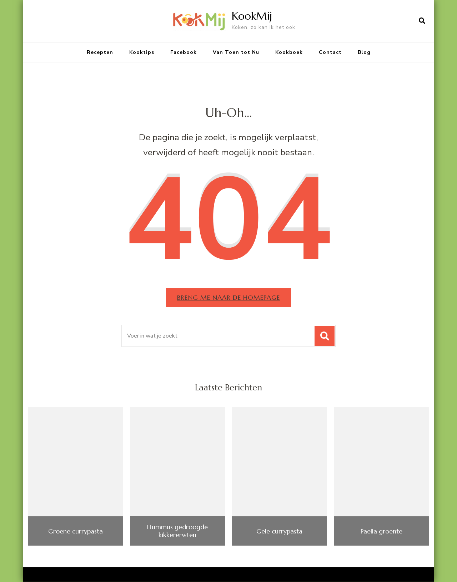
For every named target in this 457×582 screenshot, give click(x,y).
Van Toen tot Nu (236, 52)
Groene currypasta (75, 531)
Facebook (183, 52)
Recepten (100, 52)
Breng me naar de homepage (228, 297)
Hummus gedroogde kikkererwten (177, 530)
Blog (364, 52)
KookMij (252, 15)
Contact (330, 52)
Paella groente (381, 531)
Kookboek (289, 52)
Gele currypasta (279, 531)
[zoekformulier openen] (422, 21)
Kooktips (141, 52)
